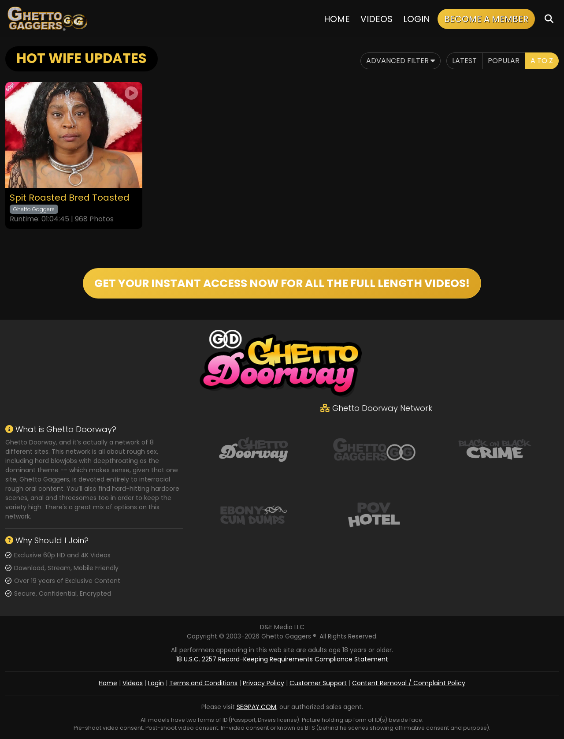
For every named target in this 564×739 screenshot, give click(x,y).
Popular (503, 61)
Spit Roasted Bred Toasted (70, 197)
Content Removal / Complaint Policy (408, 683)
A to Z (542, 61)
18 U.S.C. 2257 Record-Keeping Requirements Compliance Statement (282, 659)
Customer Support (318, 683)
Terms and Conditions (203, 683)
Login (416, 19)
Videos (376, 19)
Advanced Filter (400, 61)
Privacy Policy (263, 683)
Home (337, 19)
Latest (464, 61)
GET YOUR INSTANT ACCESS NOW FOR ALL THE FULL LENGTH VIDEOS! (282, 283)
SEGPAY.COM (256, 706)
